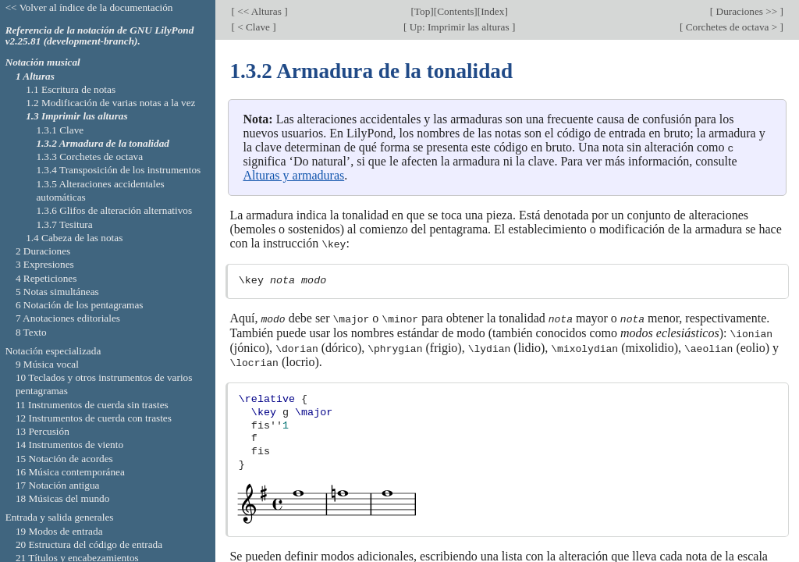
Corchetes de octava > (731, 27)
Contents (455, 11)
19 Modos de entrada (59, 531)
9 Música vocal (47, 364)
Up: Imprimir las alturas (459, 27)
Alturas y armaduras (293, 175)
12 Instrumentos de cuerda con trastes (94, 418)
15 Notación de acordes (64, 458)
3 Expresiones (45, 264)
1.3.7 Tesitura (64, 224)
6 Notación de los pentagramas (80, 305)
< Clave (253, 27)
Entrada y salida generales (59, 517)
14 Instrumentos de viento (69, 444)
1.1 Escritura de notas (70, 89)
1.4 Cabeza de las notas (74, 238)
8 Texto (31, 332)
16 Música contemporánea (70, 472)
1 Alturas (35, 76)
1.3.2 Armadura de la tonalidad (102, 143)
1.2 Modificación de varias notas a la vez (110, 102)
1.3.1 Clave (59, 130)
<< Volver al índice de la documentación (89, 7)
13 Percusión (42, 431)
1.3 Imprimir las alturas (76, 116)
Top (422, 11)
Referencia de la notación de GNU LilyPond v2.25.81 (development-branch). (99, 36)
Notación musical (42, 62)
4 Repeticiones (46, 278)
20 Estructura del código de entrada (89, 544)
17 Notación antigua (58, 485)
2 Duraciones (43, 251)
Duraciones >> (746, 11)
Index (492, 11)
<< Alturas (259, 11)
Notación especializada (53, 351)
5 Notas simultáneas (57, 291)
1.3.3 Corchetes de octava (89, 156)
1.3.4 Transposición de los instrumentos (118, 170)
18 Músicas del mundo (63, 498)
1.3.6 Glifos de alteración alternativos (114, 210)
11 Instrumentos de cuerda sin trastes (92, 405)
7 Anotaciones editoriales (68, 318)
